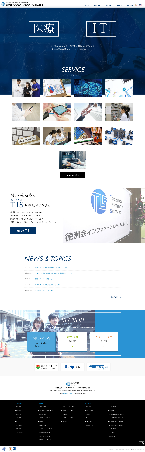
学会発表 (65, 421)
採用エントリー (90, 425)
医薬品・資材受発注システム (47, 432)
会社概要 (18, 417)
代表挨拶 (18, 406)
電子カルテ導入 (44, 406)
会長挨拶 (18, 410)
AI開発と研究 (43, 414)
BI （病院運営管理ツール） (47, 410)
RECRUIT (119, 5)
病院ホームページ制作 (68, 406)
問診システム (43, 425)
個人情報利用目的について (116, 417)
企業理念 (18, 414)
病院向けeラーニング (45, 439)
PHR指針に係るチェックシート (117, 425)
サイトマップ (112, 432)
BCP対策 (65, 414)
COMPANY (97, 5)
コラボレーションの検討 (46, 428)
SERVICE (108, 5)
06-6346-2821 (67, 393)
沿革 (17, 421)
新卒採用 (88, 406)
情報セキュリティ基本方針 (116, 421)
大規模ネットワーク (68, 410)
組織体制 (18, 428)
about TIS (23, 230)
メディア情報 (112, 406)
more (115, 296)
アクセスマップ (20, 432)
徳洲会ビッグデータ (45, 417)
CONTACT (130, 5)
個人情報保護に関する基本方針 (117, 414)
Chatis (41, 421)
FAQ (87, 417)
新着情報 (111, 410)
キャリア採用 (89, 410)
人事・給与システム (45, 436)
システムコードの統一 (68, 417)
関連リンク (112, 436)
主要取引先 (19, 425)
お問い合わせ (112, 428)
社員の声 (88, 414)
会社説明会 (89, 421)
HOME (87, 5)
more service (72, 175)
